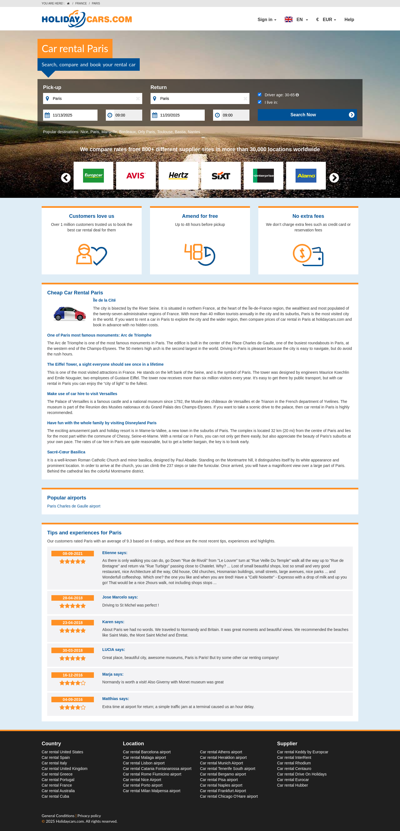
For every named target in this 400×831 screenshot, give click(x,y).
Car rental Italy (54, 763)
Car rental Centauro (294, 768)
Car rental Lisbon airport (144, 763)
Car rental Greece (57, 774)
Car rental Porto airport (142, 785)
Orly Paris (146, 132)
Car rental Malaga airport (144, 757)
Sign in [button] (267, 19)
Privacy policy (89, 815)
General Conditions (59, 815)
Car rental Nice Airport (142, 779)
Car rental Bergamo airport (223, 774)
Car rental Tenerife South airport (227, 768)
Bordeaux (127, 132)
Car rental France (57, 785)
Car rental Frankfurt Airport (223, 791)
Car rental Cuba (55, 796)
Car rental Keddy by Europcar (302, 752)
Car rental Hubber (292, 785)
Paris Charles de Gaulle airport (73, 506)
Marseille (109, 132)
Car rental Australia (58, 791)
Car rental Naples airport (221, 785)
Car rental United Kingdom (65, 768)
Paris (94, 132)
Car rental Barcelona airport (147, 752)
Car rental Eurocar (293, 779)
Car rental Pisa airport (219, 779)
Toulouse (165, 132)
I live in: (268, 102)
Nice (84, 132)
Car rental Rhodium (294, 763)
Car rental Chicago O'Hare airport (229, 796)
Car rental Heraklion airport (223, 757)
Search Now (322, 115)
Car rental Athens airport (221, 752)
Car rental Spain (56, 757)
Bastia (180, 132)
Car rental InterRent (294, 757)
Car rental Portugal (58, 779)
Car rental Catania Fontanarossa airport (157, 768)
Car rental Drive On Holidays (302, 774)
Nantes (194, 132)
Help (349, 19)
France (81, 3)
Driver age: (278, 95)
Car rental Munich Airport (221, 763)
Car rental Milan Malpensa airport (152, 791)
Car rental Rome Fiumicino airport (152, 774)
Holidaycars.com (70, 821)
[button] (296, 20)
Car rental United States (62, 752)
